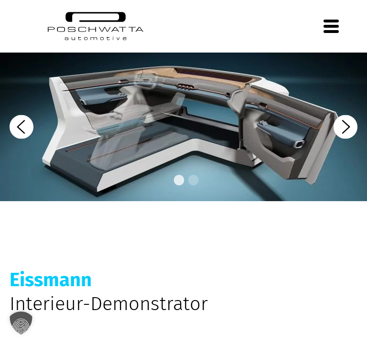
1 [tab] (176, 180)
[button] (21, 323)
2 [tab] (190, 180)
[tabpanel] (183, 127)
